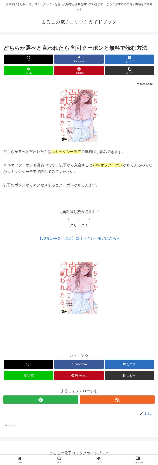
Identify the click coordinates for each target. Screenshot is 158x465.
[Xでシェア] (28, 59)
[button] (129, 70)
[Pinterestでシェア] (78, 70)
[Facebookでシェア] (78, 59)
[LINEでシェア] (28, 70)
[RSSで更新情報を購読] (117, 399)
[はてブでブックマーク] (129, 59)
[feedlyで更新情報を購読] (40, 399)
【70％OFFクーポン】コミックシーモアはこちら (79, 238)
